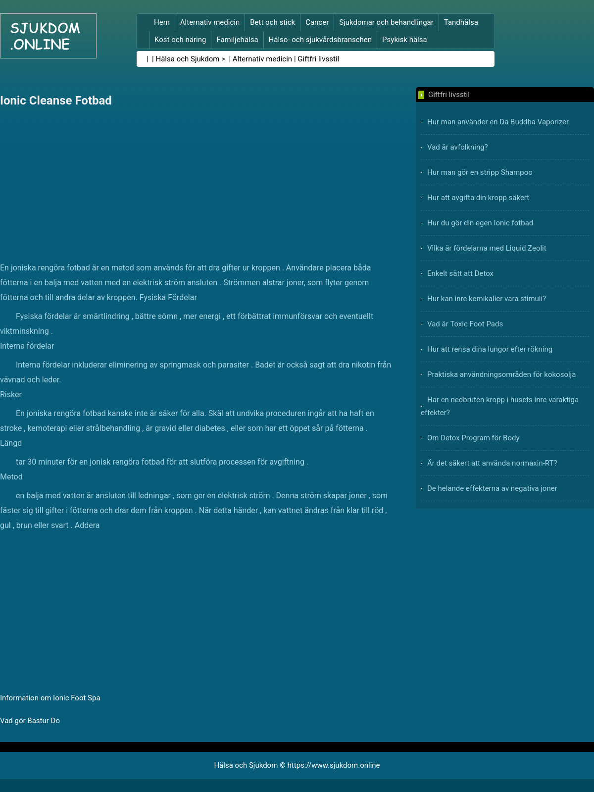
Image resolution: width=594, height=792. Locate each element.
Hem (162, 22)
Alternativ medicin (210, 22)
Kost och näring (180, 39)
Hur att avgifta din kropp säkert (478, 197)
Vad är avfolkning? (457, 147)
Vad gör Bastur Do (30, 720)
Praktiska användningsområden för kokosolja (501, 374)
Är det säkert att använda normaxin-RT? (492, 463)
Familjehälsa (237, 39)
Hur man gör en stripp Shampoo (480, 172)
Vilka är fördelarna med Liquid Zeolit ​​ (487, 248)
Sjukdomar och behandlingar (386, 22)
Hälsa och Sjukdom (188, 58)
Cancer (317, 22)
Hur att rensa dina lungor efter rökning (489, 349)
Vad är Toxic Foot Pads (465, 323)
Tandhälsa (461, 22)
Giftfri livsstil (318, 58)
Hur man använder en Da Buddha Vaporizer (498, 121)
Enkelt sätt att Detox (460, 273)
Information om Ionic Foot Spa (50, 697)
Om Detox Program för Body (473, 437)
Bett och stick (272, 22)
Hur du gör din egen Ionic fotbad (480, 222)
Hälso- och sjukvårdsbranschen (320, 39)
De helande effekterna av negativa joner (492, 488)
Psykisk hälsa (404, 39)
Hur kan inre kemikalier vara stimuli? (486, 298)
